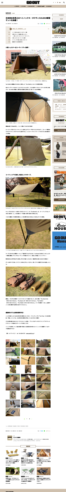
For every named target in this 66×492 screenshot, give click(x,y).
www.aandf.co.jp (30, 333)
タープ (27, 441)
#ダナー (56, 136)
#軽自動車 (57, 135)
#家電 (56, 133)
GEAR (13, 13)
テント (19, 441)
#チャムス (60, 133)
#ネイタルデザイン (58, 138)
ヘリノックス (23, 441)
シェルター (14, 441)
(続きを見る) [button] (38, 455)
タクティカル (10, 441)
